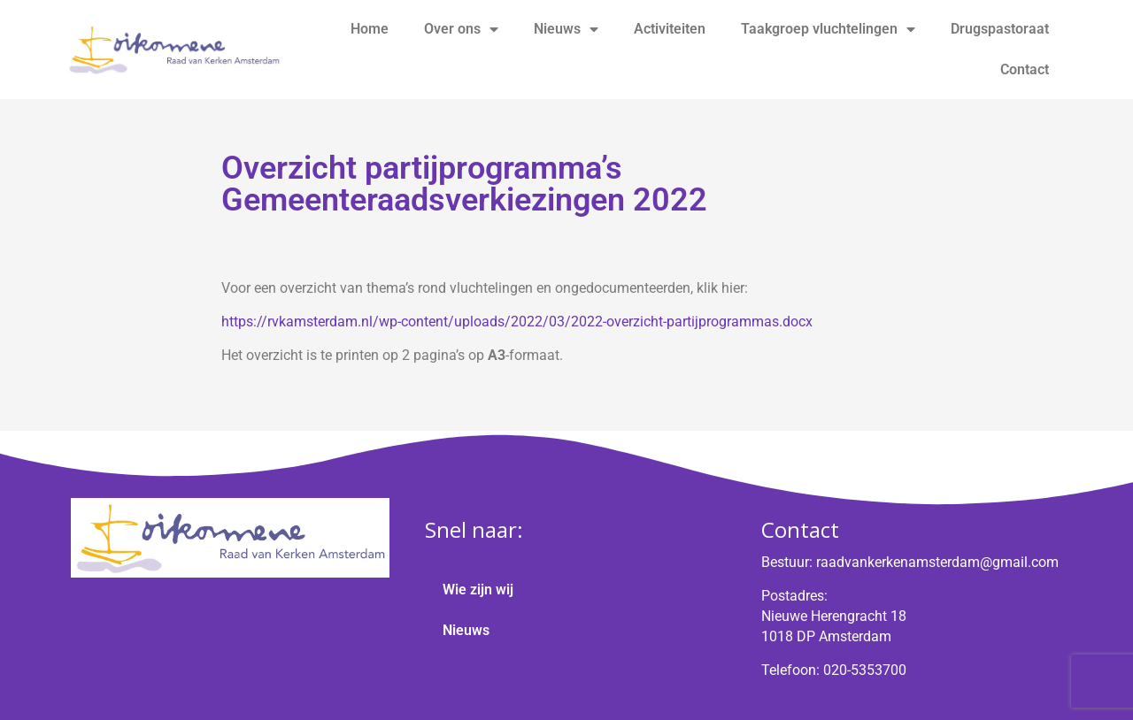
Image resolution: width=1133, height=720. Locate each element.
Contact (1024, 69)
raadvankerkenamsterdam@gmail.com (937, 562)
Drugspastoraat (1000, 28)
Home (370, 28)
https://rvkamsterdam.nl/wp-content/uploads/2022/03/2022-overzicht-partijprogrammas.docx (517, 321)
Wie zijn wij (478, 589)
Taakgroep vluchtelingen (828, 29)
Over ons (461, 29)
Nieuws (566, 29)
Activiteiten (669, 28)
